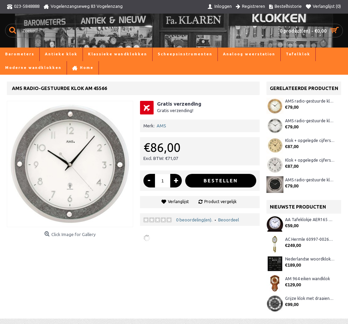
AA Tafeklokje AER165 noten (309, 219)
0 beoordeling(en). (194, 219)
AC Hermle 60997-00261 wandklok (309, 239)
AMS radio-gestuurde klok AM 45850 (309, 101)
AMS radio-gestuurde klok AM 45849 (309, 180)
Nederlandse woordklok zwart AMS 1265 (309, 259)
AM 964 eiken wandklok (307, 278)
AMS (161, 125)
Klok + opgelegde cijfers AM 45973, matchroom (309, 160)
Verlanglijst (178, 201)
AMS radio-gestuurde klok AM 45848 (309, 121)
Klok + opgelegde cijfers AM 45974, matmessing (309, 140)
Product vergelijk (220, 201)
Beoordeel (228, 219)
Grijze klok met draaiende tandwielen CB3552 (309, 298)
